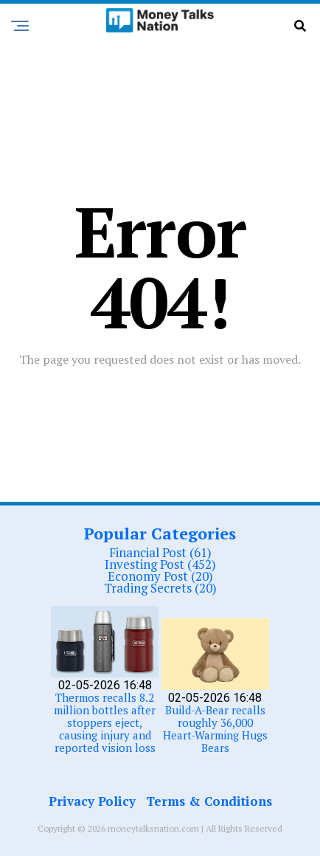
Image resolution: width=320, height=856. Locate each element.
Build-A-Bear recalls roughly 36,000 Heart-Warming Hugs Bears (215, 729)
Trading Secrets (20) (160, 587)
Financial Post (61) (160, 552)
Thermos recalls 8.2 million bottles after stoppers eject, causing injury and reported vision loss (105, 722)
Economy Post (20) (160, 575)
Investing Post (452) (160, 564)
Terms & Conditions (209, 801)
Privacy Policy (92, 801)
